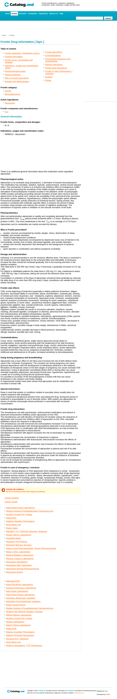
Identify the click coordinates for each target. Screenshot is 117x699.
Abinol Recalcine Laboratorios (19, 584)
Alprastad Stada (13, 538)
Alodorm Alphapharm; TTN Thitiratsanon (24, 645)
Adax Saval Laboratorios (17, 591)
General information (14, 57)
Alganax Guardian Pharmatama (20, 521)
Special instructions (54, 64)
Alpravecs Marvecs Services (19, 545)
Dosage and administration (17, 81)
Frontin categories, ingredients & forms (22, 53)
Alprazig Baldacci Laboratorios (19, 555)
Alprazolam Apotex (14, 572)
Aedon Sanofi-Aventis (16, 605)
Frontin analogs (12, 498)
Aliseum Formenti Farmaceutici (20, 635)
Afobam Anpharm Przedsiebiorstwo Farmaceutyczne (29, 511)
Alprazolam (10, 103)
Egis (6, 112)
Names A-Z (53, 13)
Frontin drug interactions (56, 68)
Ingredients (43, 13)
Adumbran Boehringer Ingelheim (20, 598)
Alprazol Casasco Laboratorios (20, 558)
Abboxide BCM (13, 581)
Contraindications (53, 55)
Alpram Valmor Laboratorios (18, 535)
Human (14, 13)
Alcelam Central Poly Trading (19, 514)
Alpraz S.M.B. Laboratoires (18, 552)
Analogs (48, 77)
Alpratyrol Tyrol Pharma (16, 542)
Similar (48, 80)
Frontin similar (11, 502)
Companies (32, 13)
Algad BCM (11, 518)
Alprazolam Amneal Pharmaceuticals (22, 569)
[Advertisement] (58, 26)
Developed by (103, 694)
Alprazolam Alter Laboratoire (19, 565)
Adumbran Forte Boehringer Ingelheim (23, 601)
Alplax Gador (12, 528)
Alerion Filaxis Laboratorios (18, 625)
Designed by (102, 691)
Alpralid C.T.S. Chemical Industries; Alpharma (26, 531)
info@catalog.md (79, 693)
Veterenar (22, 13)
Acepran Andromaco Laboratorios (21, 588)
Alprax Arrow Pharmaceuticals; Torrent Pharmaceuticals (31, 548)
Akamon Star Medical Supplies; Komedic (24, 612)
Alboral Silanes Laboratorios (18, 615)
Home (7, 13)
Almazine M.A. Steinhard (17, 639)
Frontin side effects (53, 52)
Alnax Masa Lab (13, 525)
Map (61, 13)
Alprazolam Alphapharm (17, 562)
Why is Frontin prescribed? (17, 78)
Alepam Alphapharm (15, 622)
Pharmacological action (15, 71)
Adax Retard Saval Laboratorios (20, 508)
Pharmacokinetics (13, 75)
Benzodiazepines (12, 94)
